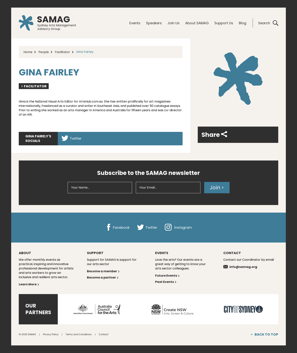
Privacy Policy (51, 334)
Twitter (72, 138)
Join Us (173, 23)
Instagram (178, 227)
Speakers (154, 23)
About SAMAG (197, 23)
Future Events (167, 275)
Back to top (264, 334)
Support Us (223, 23)
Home (27, 52)
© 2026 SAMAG (27, 334)
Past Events (166, 282)
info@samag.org (240, 267)
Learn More (29, 284)
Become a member (103, 271)
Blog (242, 23)
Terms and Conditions (79, 334)
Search (268, 23)
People (43, 52)
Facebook (117, 227)
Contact (103, 334)
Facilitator (62, 52)
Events (134, 23)
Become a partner (103, 277)
